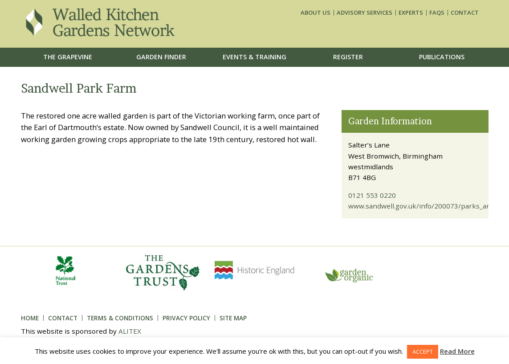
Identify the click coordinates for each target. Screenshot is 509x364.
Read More (457, 351)
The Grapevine (67, 57)
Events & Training (254, 57)
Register (348, 57)
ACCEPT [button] (422, 352)
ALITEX (129, 331)
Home (30, 318)
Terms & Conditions (120, 318)
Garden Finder (161, 57)
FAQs (436, 13)
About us (315, 13)
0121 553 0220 (372, 195)
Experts (411, 13)
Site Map (233, 318)
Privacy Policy (186, 318)
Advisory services (364, 13)
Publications (441, 57)
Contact (465, 13)
